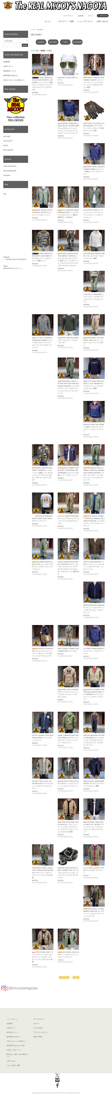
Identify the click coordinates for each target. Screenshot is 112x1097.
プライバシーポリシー (40, 1032)
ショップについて (85, 21)
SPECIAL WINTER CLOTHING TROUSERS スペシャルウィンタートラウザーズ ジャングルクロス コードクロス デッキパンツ (93, 740)
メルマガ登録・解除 (13, 1065)
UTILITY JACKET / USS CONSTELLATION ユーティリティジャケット (42, 737)
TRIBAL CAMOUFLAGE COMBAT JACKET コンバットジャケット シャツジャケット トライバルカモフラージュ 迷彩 (93, 82)
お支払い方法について (14, 1050)
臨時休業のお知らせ (10, 75)
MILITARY (40, 29)
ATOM (40, 1037)
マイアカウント (68, 16)
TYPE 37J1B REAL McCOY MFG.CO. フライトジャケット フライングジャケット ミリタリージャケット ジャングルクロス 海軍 (68, 827)
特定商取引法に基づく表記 (16, 1045)
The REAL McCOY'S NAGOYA (15, 259)
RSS (35, 1037)
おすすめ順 (34, 50)
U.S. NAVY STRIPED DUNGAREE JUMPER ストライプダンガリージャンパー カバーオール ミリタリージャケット (42, 342)
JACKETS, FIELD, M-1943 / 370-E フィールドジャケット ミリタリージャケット (68, 783)
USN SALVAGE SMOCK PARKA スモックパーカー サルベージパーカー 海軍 (93, 256)
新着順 (49, 50)
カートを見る (37, 1028)
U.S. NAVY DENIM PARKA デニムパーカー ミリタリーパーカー (94, 651)
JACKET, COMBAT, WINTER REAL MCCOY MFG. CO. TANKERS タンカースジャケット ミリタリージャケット (93, 694)
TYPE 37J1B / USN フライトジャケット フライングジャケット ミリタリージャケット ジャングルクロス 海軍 (42, 957)
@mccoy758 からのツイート (13, 268)
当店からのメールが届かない (13, 80)
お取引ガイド (8, 66)
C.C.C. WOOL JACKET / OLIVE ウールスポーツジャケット (93, 870)
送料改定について (9, 71)
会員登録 (80, 16)
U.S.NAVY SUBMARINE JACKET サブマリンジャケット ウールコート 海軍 (93, 783)
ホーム (48, 21)
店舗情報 (6, 62)
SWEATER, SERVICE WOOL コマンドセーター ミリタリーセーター (68, 340)
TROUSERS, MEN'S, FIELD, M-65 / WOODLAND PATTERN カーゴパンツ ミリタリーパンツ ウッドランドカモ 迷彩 (42, 872)
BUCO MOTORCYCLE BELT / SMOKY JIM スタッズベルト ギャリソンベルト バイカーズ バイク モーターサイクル (68, 872)
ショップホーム (12, 1019)
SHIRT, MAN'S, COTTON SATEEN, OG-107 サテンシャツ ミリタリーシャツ (42, 212)
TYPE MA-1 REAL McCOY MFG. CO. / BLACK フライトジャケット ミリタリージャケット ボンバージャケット (93, 827)
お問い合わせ (102, 21)
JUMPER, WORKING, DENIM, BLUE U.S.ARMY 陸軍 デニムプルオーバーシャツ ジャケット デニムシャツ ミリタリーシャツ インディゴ (68, 128)
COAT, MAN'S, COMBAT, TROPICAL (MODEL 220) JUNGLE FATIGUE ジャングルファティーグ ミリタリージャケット (94, 521)
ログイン (91, 16)
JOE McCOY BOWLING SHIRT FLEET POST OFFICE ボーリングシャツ (42, 518)
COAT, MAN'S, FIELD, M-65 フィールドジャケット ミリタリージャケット (68, 954)
